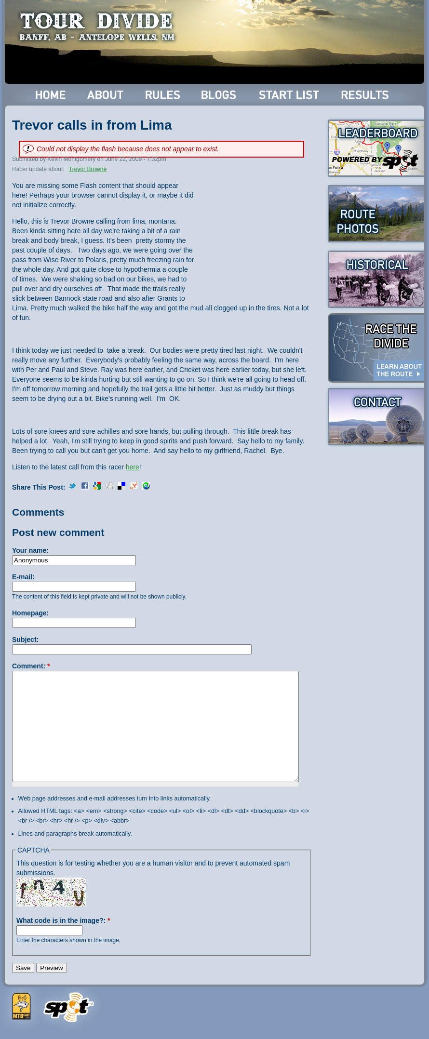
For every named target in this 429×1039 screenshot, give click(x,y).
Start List (290, 94)
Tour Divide (100, 26)
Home (51, 94)
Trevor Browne (88, 169)
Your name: (30, 550)
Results (367, 94)
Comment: (31, 666)
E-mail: (23, 577)
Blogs (220, 94)
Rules (163, 94)
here (132, 467)
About (106, 94)
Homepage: (30, 613)
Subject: (25, 639)
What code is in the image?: (63, 920)
